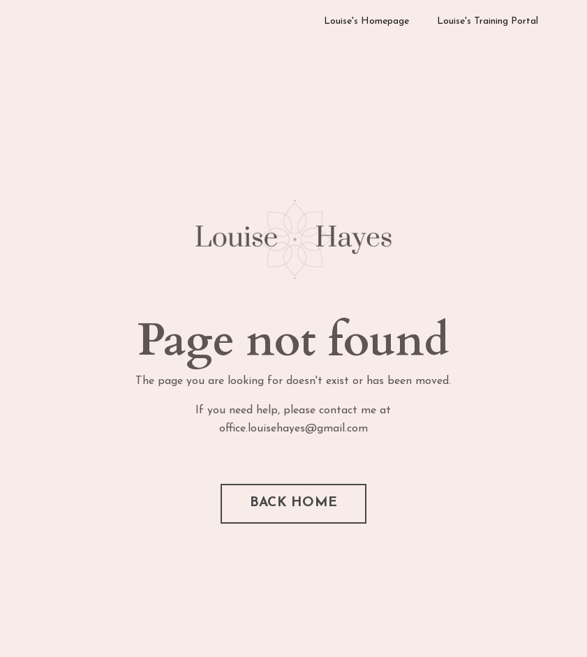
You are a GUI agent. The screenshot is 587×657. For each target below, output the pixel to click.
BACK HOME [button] (293, 503)
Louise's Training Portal (487, 21)
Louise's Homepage (366, 21)
